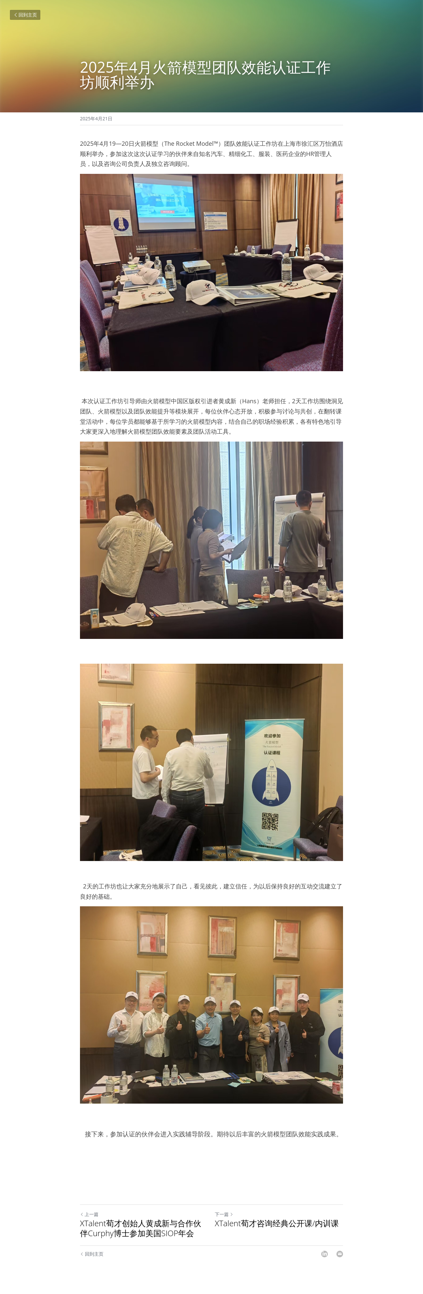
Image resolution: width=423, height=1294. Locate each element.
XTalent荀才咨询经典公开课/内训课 (277, 1223)
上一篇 (89, 1214)
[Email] (339, 1254)
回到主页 (25, 15)
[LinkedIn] (324, 1254)
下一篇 (224, 1214)
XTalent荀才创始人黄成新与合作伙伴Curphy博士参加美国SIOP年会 (140, 1228)
